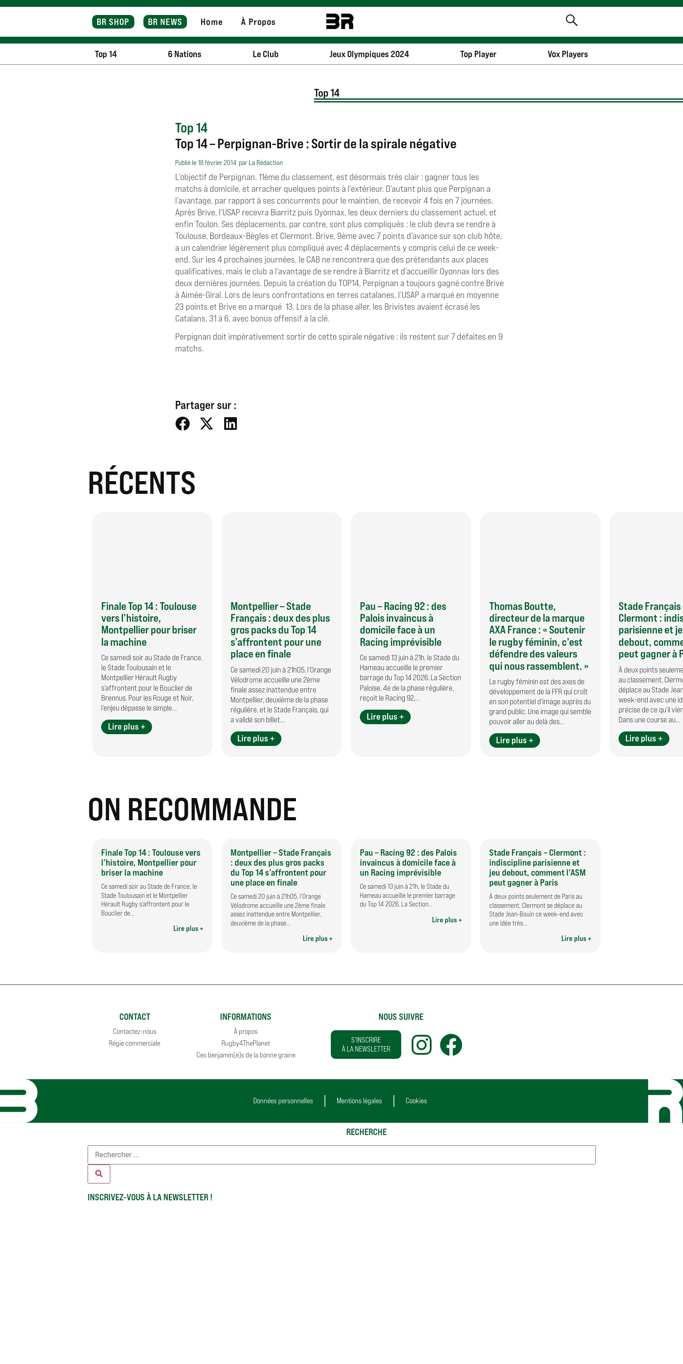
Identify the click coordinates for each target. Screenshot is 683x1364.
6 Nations (184, 54)
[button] (182, 423)
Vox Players (568, 54)
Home (211, 21)
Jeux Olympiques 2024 (369, 54)
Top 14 (106, 54)
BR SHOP (113, 21)
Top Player (478, 54)
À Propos (258, 21)
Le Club (266, 54)
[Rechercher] (99, 1174)
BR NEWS (165, 21)
